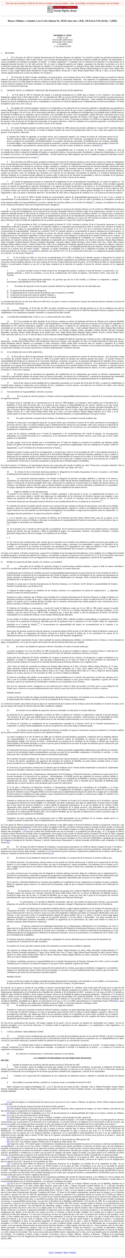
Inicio (51, 1252)
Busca (66, 1252)
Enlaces (73, 1252)
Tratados (58, 1252)
